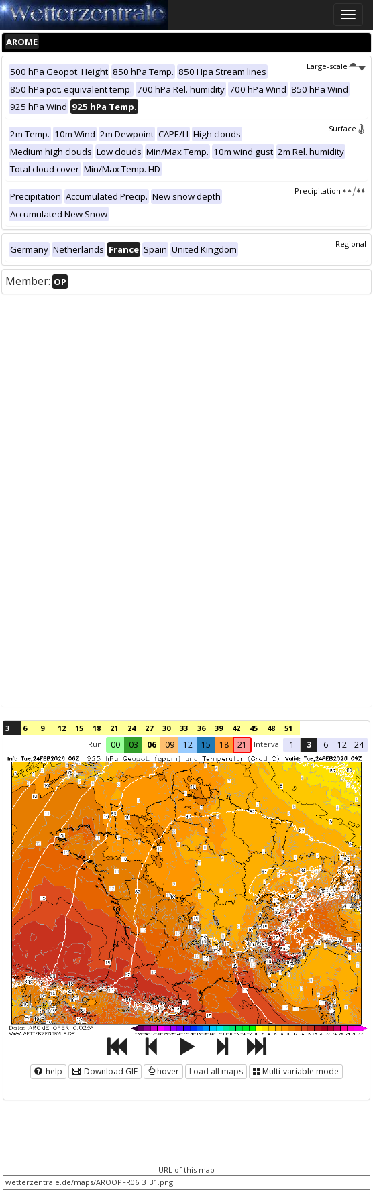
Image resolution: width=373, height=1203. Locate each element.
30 (166, 728)
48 (271, 728)
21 (114, 728)
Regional (350, 244)
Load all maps (216, 1071)
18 (97, 728)
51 (288, 728)
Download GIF (105, 1071)
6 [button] (325, 744)
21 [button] (242, 744)
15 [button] (206, 744)
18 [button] (224, 744)
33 (184, 728)
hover (163, 1071)
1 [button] (292, 744)
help (48, 1071)
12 (62, 728)
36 (201, 728)
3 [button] (309, 744)
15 (79, 728)
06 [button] (151, 744)
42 (236, 728)
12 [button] (188, 744)
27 (149, 728)
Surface (347, 128)
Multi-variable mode (296, 1071)
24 (131, 728)
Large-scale (336, 66)
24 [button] (359, 744)
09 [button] (169, 744)
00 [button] (115, 744)
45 (254, 728)
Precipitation (330, 191)
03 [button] (133, 744)
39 (219, 728)
